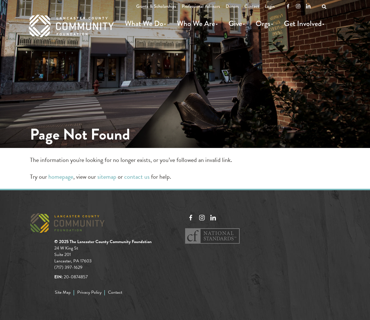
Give (235, 23)
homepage (60, 176)
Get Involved (303, 23)
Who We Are (196, 23)
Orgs (263, 23)
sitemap (106, 176)
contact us (137, 176)
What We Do (144, 23)
